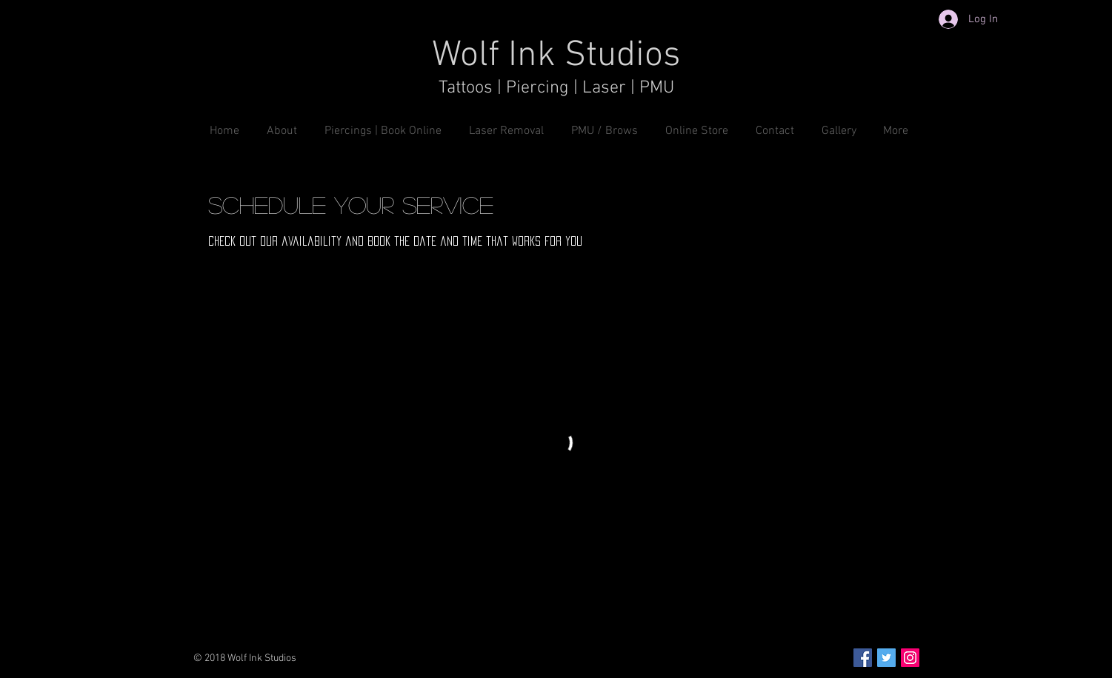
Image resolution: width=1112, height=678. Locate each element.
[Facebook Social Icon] (862, 657)
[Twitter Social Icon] (886, 657)
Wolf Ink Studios (556, 56)
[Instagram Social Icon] (910, 657)
